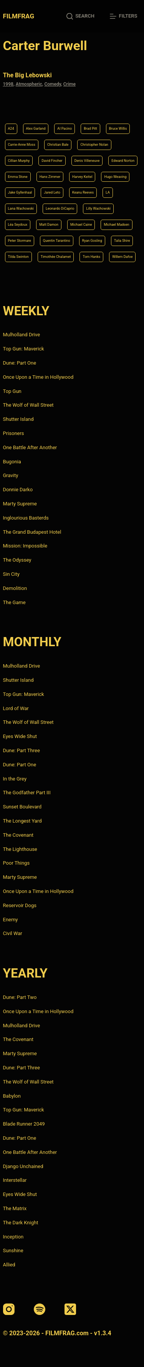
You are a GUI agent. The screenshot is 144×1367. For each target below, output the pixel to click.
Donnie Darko (18, 489)
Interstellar (15, 1180)
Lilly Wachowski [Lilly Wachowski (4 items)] (98, 208)
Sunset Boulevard (22, 807)
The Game (14, 602)
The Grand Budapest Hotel (32, 532)
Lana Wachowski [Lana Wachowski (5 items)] (21, 208)
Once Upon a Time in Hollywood (38, 377)
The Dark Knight (20, 1222)
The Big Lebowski (27, 75)
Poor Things (16, 863)
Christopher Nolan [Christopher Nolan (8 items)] (94, 145)
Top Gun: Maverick (23, 349)
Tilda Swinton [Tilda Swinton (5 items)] (18, 257)
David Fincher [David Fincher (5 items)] (51, 161)
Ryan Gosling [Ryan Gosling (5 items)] (92, 241)
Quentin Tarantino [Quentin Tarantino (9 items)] (56, 241)
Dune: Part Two (20, 997)
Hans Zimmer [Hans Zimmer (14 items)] (50, 177)
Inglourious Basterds (26, 518)
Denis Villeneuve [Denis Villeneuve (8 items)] (87, 161)
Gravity (10, 475)
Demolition (15, 588)
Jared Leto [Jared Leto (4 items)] (52, 192)
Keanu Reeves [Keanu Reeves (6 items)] (83, 192)
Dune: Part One (19, 363)
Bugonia (12, 461)
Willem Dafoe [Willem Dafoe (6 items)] (122, 257)
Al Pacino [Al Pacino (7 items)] (64, 128)
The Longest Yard (22, 821)
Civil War (12, 933)
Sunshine (13, 1250)
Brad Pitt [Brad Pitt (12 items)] (90, 128)
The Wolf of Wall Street (28, 405)
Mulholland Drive (21, 334)
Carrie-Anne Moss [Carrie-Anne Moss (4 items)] (21, 145)
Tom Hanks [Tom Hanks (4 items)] (91, 257)
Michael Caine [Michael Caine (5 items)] (81, 224)
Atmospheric (29, 84)
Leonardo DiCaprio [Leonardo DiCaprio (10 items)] (60, 208)
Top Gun (12, 391)
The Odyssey (17, 560)
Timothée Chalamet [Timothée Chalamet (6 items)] (56, 257)
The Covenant (18, 835)
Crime (69, 84)
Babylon (12, 1096)
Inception (13, 1237)
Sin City (11, 574)
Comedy (52, 84)
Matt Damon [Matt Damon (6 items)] (48, 224)
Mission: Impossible (25, 546)
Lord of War (16, 708)
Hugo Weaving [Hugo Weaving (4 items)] (115, 177)
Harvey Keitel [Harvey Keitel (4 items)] (82, 177)
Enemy (10, 919)
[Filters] (123, 16)
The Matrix (15, 1208)
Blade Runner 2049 (24, 1124)
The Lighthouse (20, 849)
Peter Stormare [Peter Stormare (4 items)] (19, 241)
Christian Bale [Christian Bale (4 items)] (57, 145)
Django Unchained (23, 1166)
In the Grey (15, 779)
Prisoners (13, 433)
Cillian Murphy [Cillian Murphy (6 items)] (19, 161)
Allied (9, 1265)
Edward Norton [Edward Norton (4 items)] (122, 161)
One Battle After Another (30, 447)
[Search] (80, 16)
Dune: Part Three (21, 750)
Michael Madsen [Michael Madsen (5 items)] (116, 224)
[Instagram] (9, 1309)
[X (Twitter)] (70, 1309)
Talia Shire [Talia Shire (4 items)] (122, 241)
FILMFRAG (18, 16)
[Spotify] (39, 1309)
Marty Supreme (20, 504)
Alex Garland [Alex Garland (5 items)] (36, 128)
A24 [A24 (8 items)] (11, 128)
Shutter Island (18, 419)
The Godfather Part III (27, 792)
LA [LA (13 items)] (108, 192)
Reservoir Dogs (19, 905)
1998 (8, 84)
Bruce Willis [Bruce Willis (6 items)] (118, 128)
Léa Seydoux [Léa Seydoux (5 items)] (18, 224)
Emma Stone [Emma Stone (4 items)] (18, 177)
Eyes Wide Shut (20, 736)
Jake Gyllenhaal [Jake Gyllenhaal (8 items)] (20, 192)
